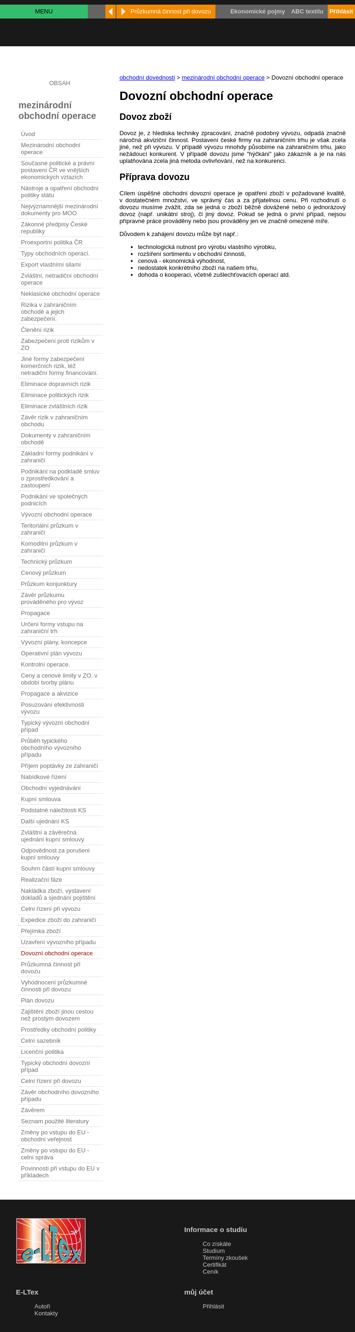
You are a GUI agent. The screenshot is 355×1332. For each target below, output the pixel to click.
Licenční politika (42, 1051)
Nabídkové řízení (43, 776)
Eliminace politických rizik (55, 395)
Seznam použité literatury (55, 1121)
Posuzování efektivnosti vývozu (52, 708)
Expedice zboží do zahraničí (58, 919)
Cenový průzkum (43, 572)
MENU (44, 11)
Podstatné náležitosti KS (53, 810)
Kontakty (46, 1313)
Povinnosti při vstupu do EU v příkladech (60, 1172)
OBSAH (59, 83)
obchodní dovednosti (147, 77)
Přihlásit (213, 1306)
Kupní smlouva (41, 799)
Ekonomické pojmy (257, 11)
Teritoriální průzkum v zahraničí (49, 529)
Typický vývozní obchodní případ (55, 726)
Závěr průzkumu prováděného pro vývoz (52, 598)
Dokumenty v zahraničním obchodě (55, 439)
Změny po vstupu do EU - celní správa (55, 1154)
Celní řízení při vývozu (50, 908)
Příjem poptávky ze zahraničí (59, 765)
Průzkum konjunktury (49, 583)
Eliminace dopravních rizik (56, 383)
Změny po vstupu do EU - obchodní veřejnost (55, 1136)
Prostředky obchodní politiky (58, 1029)
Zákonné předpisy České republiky (54, 228)
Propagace (35, 613)
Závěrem (32, 1110)
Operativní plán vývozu (51, 653)
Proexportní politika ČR (52, 242)
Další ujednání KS (45, 821)
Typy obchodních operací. (55, 253)
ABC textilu (307, 11)
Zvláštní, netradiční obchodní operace (59, 279)
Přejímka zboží (41, 930)
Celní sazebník (41, 1040)
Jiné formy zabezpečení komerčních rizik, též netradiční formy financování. (59, 365)
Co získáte (217, 1243)
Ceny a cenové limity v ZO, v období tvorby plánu (59, 679)
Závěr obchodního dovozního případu (59, 1095)
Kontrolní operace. (45, 664)
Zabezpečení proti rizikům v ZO (57, 344)
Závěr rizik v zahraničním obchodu (54, 421)
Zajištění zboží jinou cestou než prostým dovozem (57, 1015)
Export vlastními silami (50, 264)
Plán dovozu (37, 1000)
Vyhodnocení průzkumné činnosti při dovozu (54, 986)
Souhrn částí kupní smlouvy (58, 868)
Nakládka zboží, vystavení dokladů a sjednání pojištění (58, 894)
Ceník (211, 1271)
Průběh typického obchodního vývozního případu (51, 747)
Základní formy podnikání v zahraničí (57, 457)
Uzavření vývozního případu (58, 942)
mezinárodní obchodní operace (223, 77)
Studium (214, 1250)
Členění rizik (37, 329)
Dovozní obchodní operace (56, 953)
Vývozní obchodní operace (56, 514)
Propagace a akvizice (49, 693)
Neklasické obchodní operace (60, 293)
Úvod (28, 134)
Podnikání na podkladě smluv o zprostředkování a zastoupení (60, 478)
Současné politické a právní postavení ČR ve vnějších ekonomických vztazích (57, 170)
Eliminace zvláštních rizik (54, 406)
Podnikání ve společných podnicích (54, 500)
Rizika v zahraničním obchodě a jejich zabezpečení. (48, 311)
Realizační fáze (41, 879)
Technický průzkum (46, 561)
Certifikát (214, 1264)
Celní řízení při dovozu (51, 1080)
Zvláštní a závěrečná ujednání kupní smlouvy (52, 836)
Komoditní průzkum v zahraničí (49, 547)
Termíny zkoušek (225, 1257)
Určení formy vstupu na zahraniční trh (52, 628)
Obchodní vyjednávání (50, 787)
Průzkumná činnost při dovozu (50, 968)
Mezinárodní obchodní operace (50, 149)
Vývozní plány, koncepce (54, 642)
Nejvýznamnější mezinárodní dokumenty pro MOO (59, 210)
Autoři (42, 1306)
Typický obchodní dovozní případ (55, 1066)
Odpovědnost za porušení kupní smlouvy (55, 854)
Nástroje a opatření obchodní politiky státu (59, 192)
